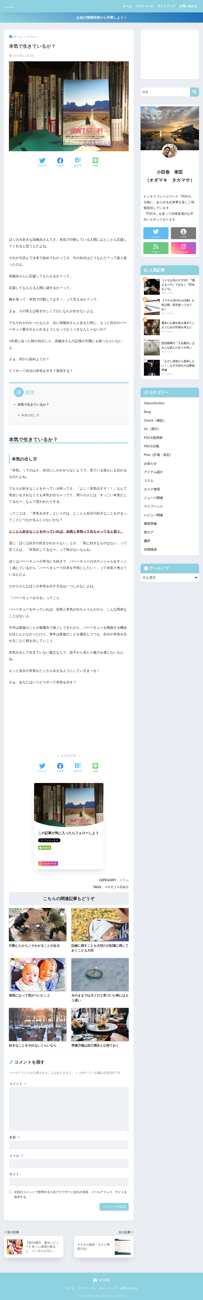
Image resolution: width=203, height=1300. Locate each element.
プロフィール (144, 6)
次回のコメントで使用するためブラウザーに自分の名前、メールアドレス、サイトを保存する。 (70, 1194)
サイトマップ (166, 6)
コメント (18, 1084)
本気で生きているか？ (33, 404)
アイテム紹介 (154, 474)
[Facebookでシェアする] (60, 162)
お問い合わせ (188, 6)
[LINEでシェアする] (95, 162)
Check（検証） (155, 421)
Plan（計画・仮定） (159, 456)
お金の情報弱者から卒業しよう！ (101, 17)
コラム (124, 880)
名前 (14, 1137)
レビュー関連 (154, 518)
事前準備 (150, 527)
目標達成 (150, 554)
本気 (110, 887)
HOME (101, 1280)
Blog (147, 412)
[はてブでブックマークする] (77, 162)
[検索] (194, 92)
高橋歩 (124, 887)
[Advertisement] (69, 205)
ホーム (127, 6)
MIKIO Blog (18, 6)
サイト (14, 1174)
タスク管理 (152, 492)
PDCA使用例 (154, 439)
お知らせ (150, 465)
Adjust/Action (155, 403)
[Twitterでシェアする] (42, 162)
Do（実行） (153, 430)
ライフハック (154, 510)
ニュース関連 (154, 501)
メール (16, 1156)
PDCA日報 (152, 448)
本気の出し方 (30, 415)
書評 (147, 545)
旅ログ (149, 536)
